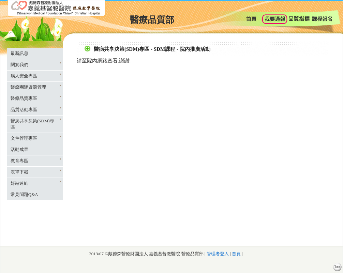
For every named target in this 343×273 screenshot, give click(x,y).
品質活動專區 (36, 109)
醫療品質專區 (36, 98)
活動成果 (19, 149)
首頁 (236, 253)
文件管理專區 (36, 138)
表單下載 (36, 172)
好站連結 (36, 183)
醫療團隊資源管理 (36, 87)
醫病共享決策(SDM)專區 (36, 124)
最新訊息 (19, 53)
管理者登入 (216, 253)
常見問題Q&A (24, 194)
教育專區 (36, 160)
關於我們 (36, 64)
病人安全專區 (36, 75)
